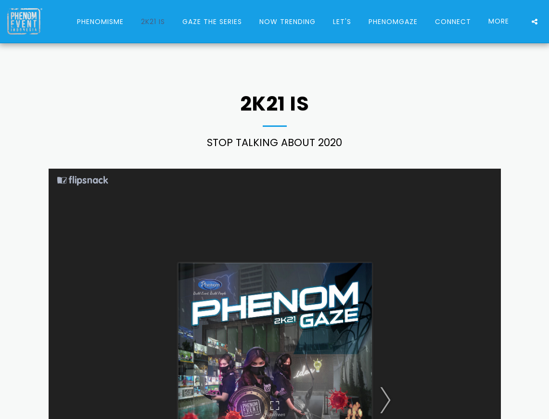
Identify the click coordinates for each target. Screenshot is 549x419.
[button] (534, 21)
